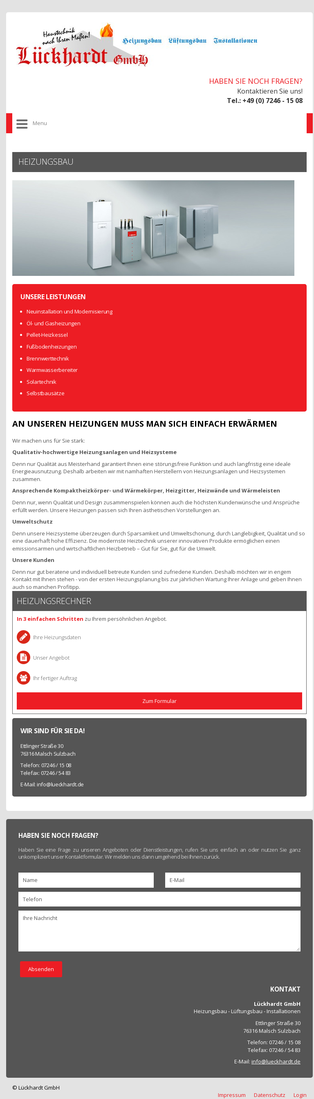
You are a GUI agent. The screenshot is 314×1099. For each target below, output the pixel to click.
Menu (40, 123)
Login (300, 1095)
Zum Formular (159, 701)
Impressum (232, 1095)
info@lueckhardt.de (60, 784)
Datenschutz (269, 1095)
